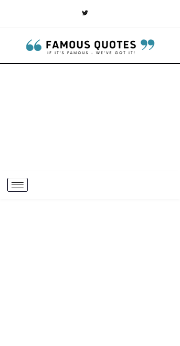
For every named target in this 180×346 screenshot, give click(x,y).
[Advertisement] (90, 117)
